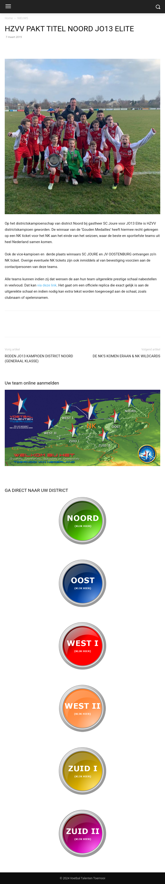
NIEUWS (22, 18)
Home (9, 18)
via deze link (46, 285)
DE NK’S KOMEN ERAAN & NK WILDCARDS (126, 356)
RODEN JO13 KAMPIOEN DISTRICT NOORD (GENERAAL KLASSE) (39, 358)
